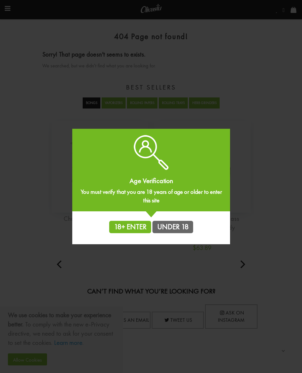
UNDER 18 (172, 227)
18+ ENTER (130, 227)
